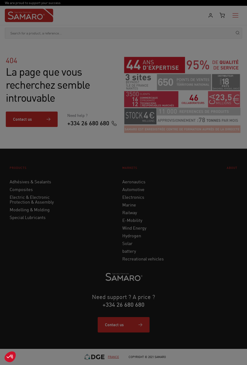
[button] (10, 357)
